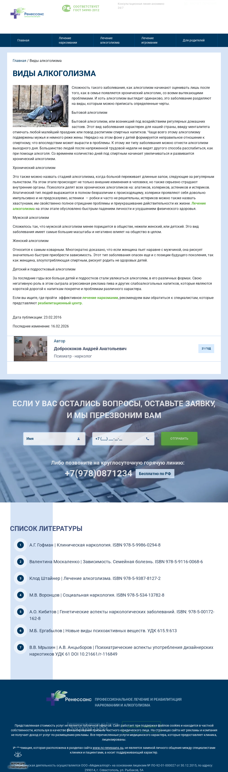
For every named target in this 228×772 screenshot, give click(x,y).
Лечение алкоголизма (110, 40)
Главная (23, 40)
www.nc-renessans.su (108, 748)
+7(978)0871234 (116, 473)
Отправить (161, 438)
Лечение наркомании (68, 40)
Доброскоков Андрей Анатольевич (90, 348)
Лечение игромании (149, 40)
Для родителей (194, 40)
